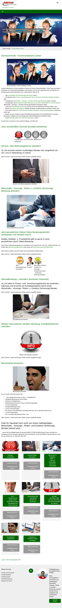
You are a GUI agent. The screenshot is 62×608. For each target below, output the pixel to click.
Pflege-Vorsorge (6, 48)
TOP (7, 559)
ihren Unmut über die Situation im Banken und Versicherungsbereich (35, 110)
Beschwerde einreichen (12, 363)
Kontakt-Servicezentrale (7, 572)
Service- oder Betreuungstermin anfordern (21, 146)
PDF (19, 559)
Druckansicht (13, 559)
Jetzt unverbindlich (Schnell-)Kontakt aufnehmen (24, 126)
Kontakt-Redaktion (6, 574)
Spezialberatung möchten (19, 106)
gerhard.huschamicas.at (16, 247)
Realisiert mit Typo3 (6, 581)
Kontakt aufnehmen (10, 456)
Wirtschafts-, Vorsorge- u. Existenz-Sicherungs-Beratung (30, 101)
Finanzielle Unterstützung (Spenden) (32, 538)
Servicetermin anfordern (32, 456)
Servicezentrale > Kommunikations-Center (21, 55)
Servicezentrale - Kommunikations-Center (12, 465)
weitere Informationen (18, 108)
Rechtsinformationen (6, 579)
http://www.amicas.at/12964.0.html (43, 247)
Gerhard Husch (55, 600)
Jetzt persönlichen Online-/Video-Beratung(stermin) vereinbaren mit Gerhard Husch (25, 233)
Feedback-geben (5, 577)
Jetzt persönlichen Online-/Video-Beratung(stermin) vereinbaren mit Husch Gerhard (13, 501)
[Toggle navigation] (57, 2)
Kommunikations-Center (18, 48)
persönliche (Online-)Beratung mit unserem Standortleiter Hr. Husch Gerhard (38, 103)
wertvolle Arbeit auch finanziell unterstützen (22, 118)
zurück (3, 559)
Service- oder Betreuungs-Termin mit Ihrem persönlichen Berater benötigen (37, 97)
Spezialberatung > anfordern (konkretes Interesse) (25, 279)
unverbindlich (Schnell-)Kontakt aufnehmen (20, 95)
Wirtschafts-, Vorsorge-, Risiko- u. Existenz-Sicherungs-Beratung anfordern (52, 460)
